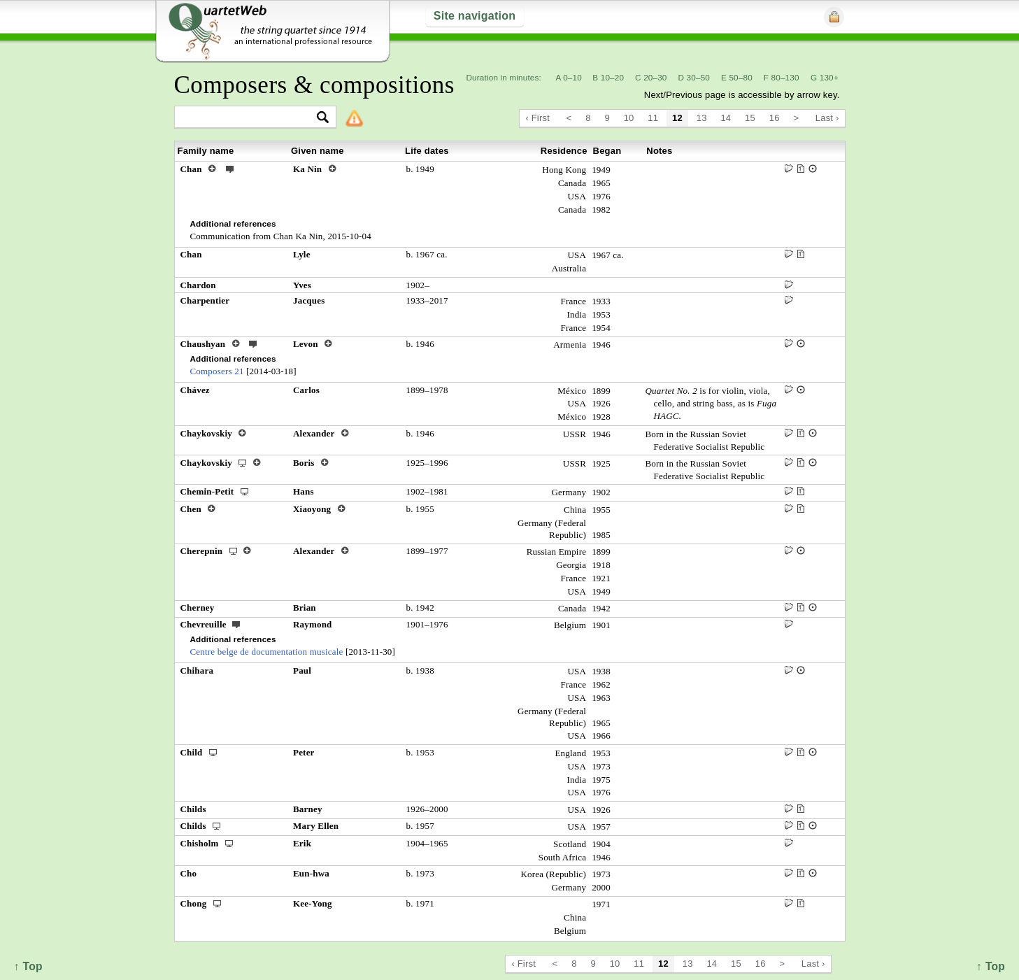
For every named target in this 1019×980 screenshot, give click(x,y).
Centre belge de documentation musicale (266, 651)
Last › (827, 118)
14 (725, 118)
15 (750, 118)
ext (230, 168)
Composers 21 (217, 371)
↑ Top (990, 966)
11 (653, 118)
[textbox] (249, 118)
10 (629, 118)
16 (774, 118)
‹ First (537, 118)
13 (702, 118)
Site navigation (474, 16)
